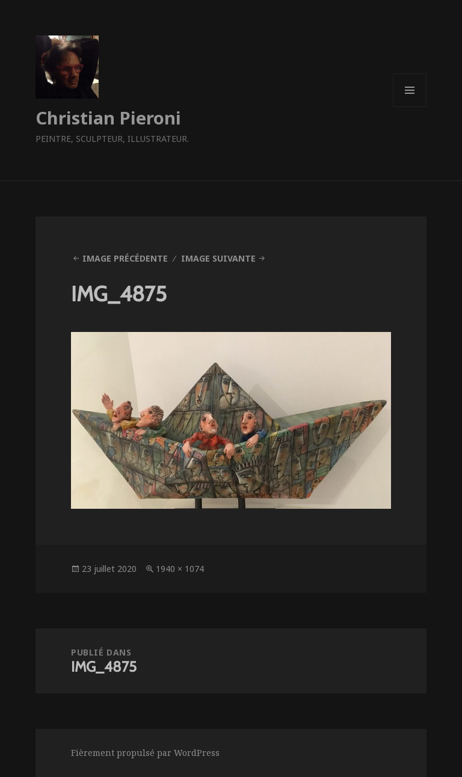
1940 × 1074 (180, 568)
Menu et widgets (410, 106)
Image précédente (125, 258)
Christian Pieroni (108, 117)
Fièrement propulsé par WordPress (145, 752)
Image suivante (218, 258)
